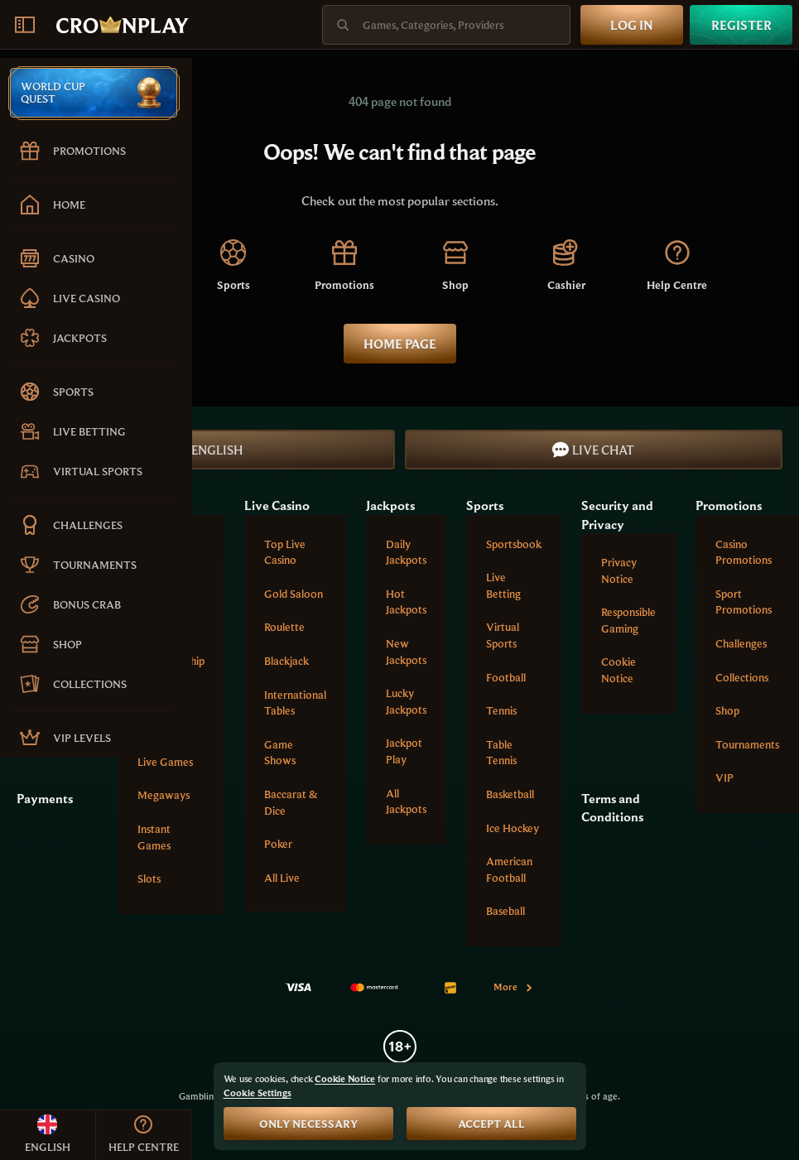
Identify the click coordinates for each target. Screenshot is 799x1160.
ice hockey (512, 828)
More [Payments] (513, 986)
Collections (741, 677)
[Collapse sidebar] (25, 25)
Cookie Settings (257, 1093)
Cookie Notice (618, 670)
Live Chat (593, 449)
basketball (510, 794)
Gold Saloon (293, 593)
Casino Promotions (743, 552)
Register (741, 25)
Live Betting (503, 585)
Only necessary (308, 1123)
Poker (278, 843)
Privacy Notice (619, 570)
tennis (501, 710)
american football (509, 869)
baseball (505, 910)
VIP (724, 777)
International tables (295, 703)
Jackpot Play (404, 751)
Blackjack (286, 660)
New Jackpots (406, 651)
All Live (282, 877)
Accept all (491, 1123)
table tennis (501, 752)
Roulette (284, 626)
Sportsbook (513, 544)
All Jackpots (406, 801)
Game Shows (280, 752)
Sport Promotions (743, 602)
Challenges (741, 643)
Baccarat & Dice (291, 802)
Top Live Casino (285, 552)
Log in (631, 25)
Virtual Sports (502, 635)
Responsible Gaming (628, 620)
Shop (727, 710)
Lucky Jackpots (406, 701)
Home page (399, 343)
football (506, 677)
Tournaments (747, 744)
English (205, 449)
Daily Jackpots (406, 552)
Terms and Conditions (612, 807)
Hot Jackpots (406, 602)
